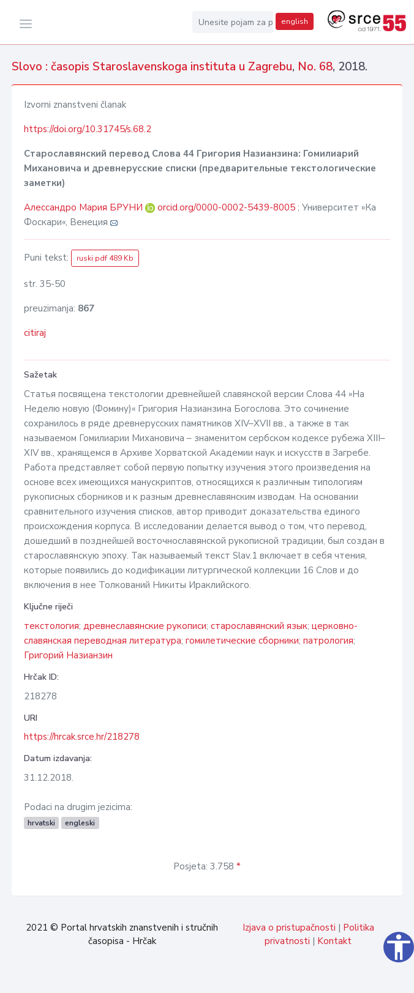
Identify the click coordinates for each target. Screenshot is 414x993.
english (294, 21)
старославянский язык (259, 626)
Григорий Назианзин (68, 655)
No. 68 (315, 67)
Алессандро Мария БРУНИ (84, 207)
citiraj (35, 333)
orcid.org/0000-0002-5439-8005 (226, 207)
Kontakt (334, 941)
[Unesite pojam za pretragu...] (233, 22)
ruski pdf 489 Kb (105, 258)
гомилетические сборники (242, 640)
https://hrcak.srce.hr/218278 (82, 737)
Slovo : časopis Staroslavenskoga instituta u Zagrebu (152, 67)
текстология (51, 626)
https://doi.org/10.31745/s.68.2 (87, 129)
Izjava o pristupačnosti (289, 927)
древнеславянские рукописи (144, 626)
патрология (328, 640)
